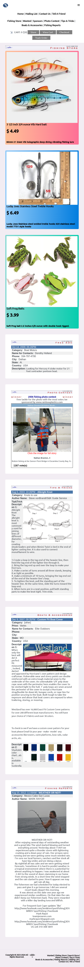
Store (33, 32)
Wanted (27, 21)
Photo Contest (51, 21)
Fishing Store (14, 21)
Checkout (64, 32)
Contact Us (44, 13)
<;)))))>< (32, 956)
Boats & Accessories (32, 25)
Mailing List (31, 13)
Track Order (41, 37)
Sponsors (37, 21)
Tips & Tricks (67, 21)
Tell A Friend (58, 13)
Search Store (73, 955)
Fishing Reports (52, 25)
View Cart (48, 32)
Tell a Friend (74, 962)
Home (20, 13)
